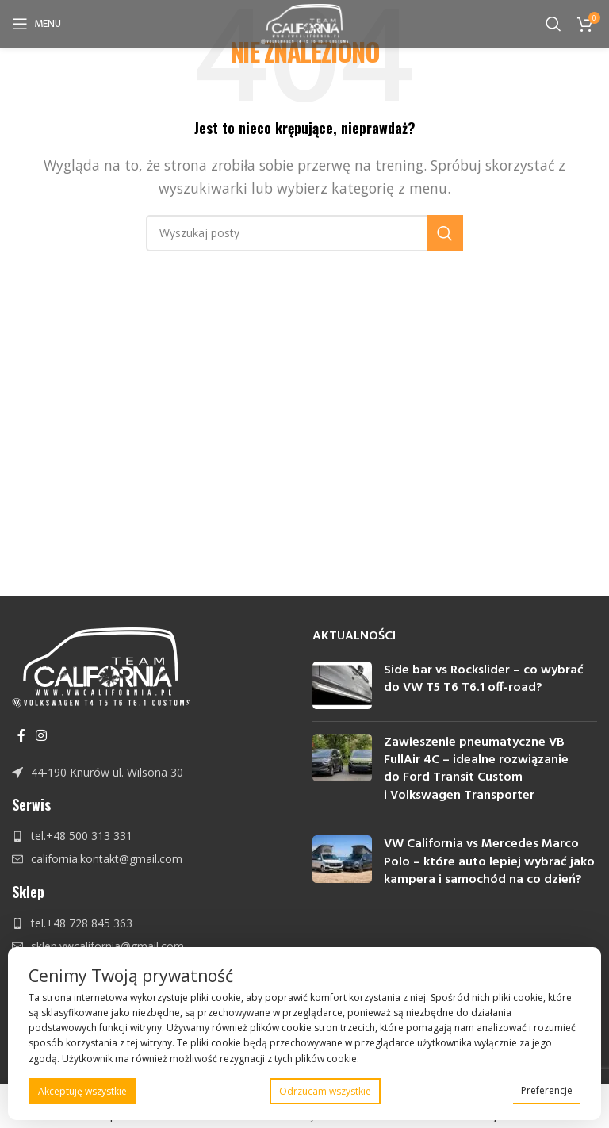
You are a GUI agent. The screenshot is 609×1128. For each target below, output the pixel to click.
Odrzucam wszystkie (325, 1091)
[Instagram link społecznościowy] (41, 735)
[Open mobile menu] (36, 24)
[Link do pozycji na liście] (154, 772)
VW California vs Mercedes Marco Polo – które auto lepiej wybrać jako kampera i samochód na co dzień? (489, 862)
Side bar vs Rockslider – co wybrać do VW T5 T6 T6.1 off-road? (484, 679)
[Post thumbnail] (342, 685)
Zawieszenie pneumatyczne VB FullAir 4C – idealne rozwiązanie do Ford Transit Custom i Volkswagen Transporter (476, 769)
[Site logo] (305, 22)
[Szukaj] (553, 24)
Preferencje (547, 1090)
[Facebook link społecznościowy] (21, 735)
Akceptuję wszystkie (82, 1091)
